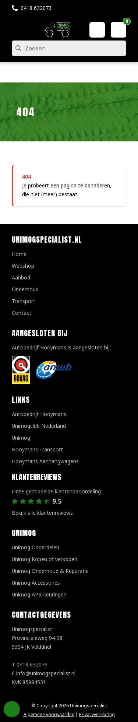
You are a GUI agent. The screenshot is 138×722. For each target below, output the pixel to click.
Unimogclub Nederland (39, 425)
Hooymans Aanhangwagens (45, 461)
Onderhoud (25, 289)
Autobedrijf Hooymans (39, 414)
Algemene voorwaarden (49, 714)
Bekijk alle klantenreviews (42, 512)
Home (19, 253)
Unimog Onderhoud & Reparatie (50, 570)
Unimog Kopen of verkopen (44, 559)
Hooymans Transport (37, 449)
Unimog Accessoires (36, 582)
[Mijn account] (97, 30)
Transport (23, 300)
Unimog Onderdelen (35, 547)
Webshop (23, 265)
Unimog (21, 437)
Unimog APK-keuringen (39, 594)
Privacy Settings (12, 709)
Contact (21, 312)
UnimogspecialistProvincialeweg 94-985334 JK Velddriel (37, 638)
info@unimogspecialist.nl (45, 673)
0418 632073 (36, 7)
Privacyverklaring (97, 714)
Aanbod (21, 277)
